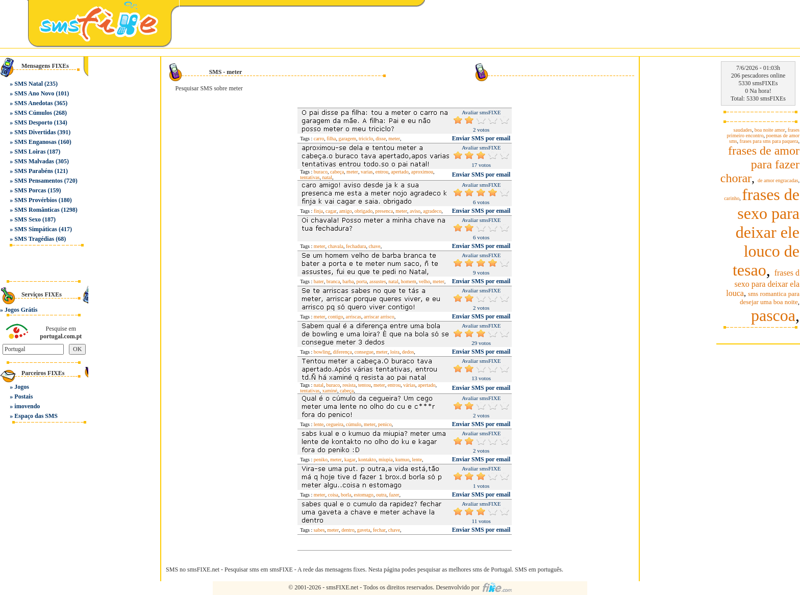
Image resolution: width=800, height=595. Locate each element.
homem (408, 281)
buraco (321, 172)
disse (381, 138)
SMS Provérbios (35, 200)
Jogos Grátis (21, 309)
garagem (347, 138)
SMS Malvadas (34, 161)
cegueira (334, 424)
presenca (384, 211)
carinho (731, 198)
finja (318, 211)
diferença (342, 352)
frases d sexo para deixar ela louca (762, 283)
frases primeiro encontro (763, 132)
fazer (394, 495)
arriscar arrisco (379, 316)
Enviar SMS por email (481, 138)
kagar (350, 459)
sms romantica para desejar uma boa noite (769, 298)
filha (331, 138)
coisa (333, 495)
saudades (743, 130)
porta (362, 281)
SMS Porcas (30, 190)
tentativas (309, 177)
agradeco (432, 211)
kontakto (367, 459)
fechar (379, 530)
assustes (377, 281)
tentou (364, 385)
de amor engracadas (778, 180)
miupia (386, 459)
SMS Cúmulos (33, 112)
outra (381, 495)
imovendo (27, 406)
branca (333, 281)
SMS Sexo (27, 219)
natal (327, 177)
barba (348, 281)
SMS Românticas (36, 209)
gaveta (363, 530)
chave (374, 246)
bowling (322, 352)
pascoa (773, 315)
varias (367, 172)
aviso (415, 211)
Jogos (21, 386)
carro (319, 138)
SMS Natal (28, 83)
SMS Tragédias (34, 238)
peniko (321, 459)
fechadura (356, 246)
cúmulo (353, 424)
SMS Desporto (33, 122)
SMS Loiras (29, 151)
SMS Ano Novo (34, 93)
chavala (335, 246)
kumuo (402, 459)
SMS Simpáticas (35, 229)
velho (424, 281)
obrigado (364, 211)
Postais (23, 396)
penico (385, 424)
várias (409, 385)
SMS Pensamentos (38, 180)
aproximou (422, 172)
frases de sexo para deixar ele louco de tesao (766, 232)
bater (319, 281)
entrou (382, 172)
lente (318, 424)
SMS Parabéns (33, 171)
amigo (345, 211)
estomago (363, 495)
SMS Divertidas (35, 132)
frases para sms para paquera (769, 141)
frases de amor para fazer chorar (759, 164)
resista (349, 385)
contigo (335, 316)
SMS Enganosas (35, 141)
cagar (331, 211)
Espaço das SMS (36, 415)
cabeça (337, 172)
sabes (319, 530)
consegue (364, 352)
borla (346, 495)
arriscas (353, 316)
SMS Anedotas (33, 103)
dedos (408, 352)
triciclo (366, 138)
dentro (348, 530)
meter (394, 138)
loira (394, 352)
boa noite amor (770, 130)
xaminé (329, 390)
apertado (399, 172)
